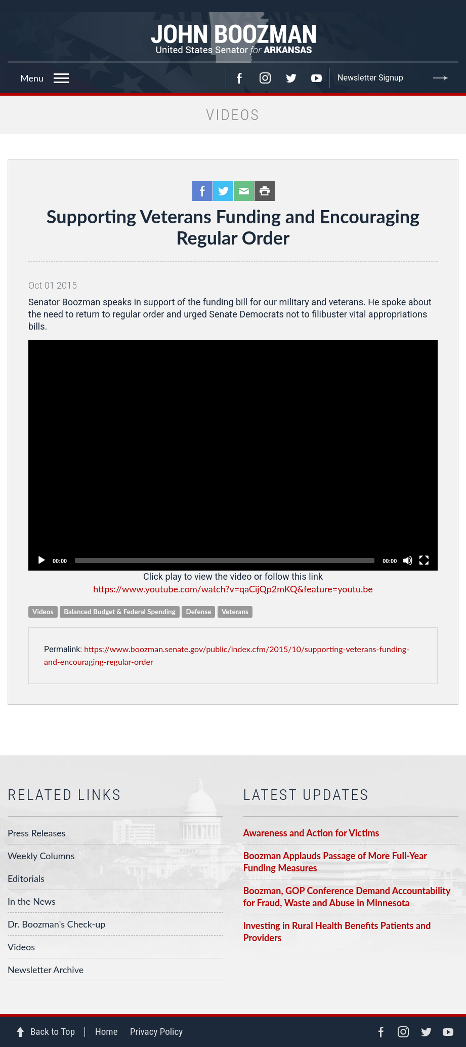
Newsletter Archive (45, 969)
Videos (21, 946)
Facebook (239, 78)
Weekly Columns (41, 855)
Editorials (26, 878)
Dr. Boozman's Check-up (56, 924)
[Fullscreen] (424, 560)
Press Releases (37, 832)
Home (106, 1031)
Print (265, 191)
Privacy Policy (156, 1031)
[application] (233, 455)
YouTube (316, 78)
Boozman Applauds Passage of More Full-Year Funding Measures (335, 861)
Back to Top (52, 1031)
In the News (32, 901)
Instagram (265, 78)
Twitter (291, 78)
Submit (441, 78)
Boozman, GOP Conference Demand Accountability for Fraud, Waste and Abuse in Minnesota (347, 896)
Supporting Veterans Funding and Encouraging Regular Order (233, 227)
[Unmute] (408, 560)
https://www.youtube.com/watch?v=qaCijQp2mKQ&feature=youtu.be (233, 588)
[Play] (41, 560)
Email (244, 191)
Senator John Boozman (233, 37)
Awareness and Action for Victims (311, 832)
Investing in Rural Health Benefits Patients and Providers (337, 931)
